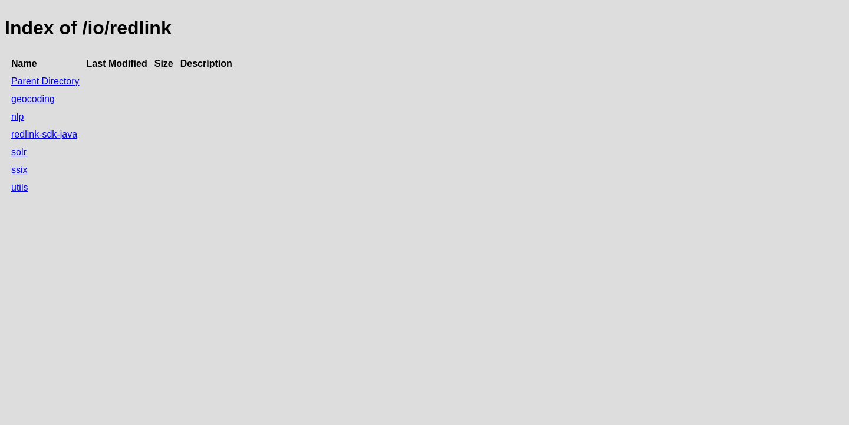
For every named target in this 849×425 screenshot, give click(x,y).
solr (19, 152)
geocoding (33, 99)
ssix (19, 170)
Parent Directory (45, 81)
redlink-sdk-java (44, 134)
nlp (17, 117)
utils (19, 187)
